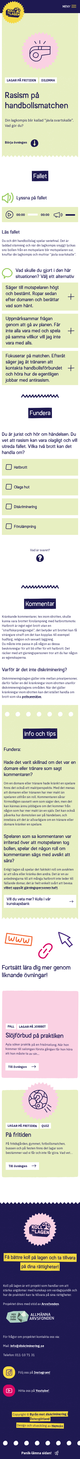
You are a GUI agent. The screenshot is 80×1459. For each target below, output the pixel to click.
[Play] (9, 214)
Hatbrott (20, 467)
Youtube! (42, 1391)
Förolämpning (25, 526)
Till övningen (17, 1067)
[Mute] (58, 214)
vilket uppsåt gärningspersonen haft (31, 888)
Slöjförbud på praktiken (35, 1036)
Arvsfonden (50, 1304)
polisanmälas (31, 697)
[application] (40, 214)
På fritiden (18, 1134)
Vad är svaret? (40, 550)
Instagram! (42, 1372)
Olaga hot (22, 487)
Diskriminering (25, 506)
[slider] (33, 215)
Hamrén (57, 1426)
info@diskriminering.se (27, 1346)
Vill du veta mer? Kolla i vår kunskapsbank (29, 901)
